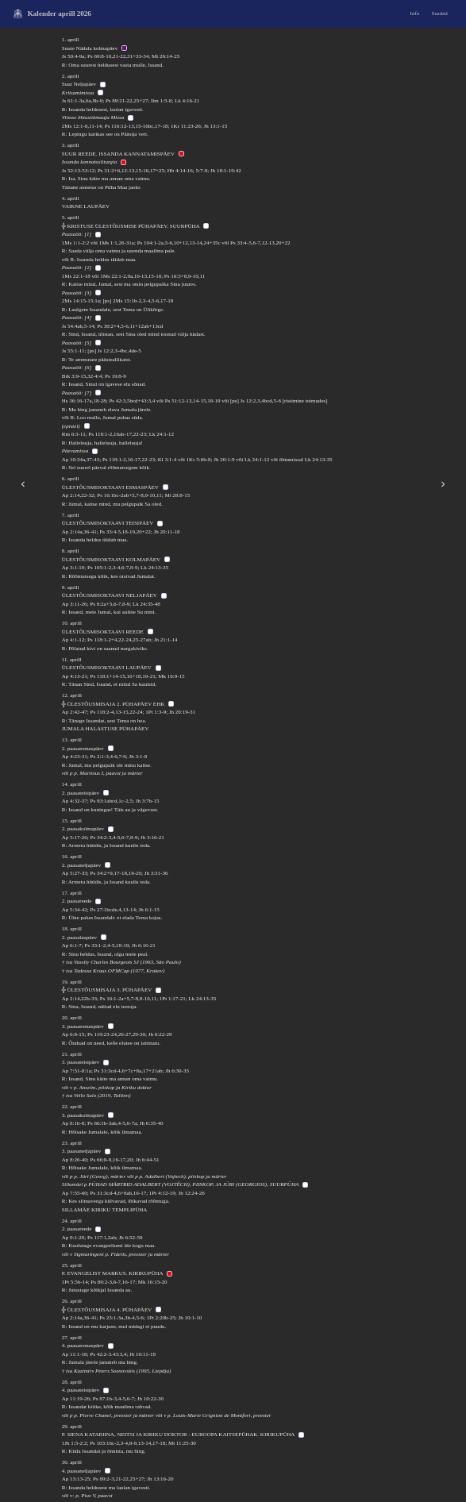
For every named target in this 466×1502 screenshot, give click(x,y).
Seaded (440, 13)
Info (415, 13)
